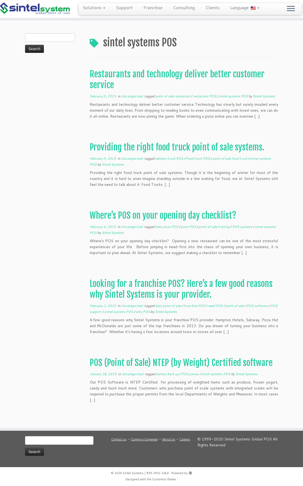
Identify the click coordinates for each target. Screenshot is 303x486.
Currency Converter (144, 439)
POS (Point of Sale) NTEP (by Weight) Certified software (181, 362)
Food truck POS (198, 158)
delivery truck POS (169, 158)
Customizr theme (164, 479)
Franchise (153, 7)
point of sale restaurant (173, 96)
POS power (191, 374)
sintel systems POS (234, 96)
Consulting (184, 7)
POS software (257, 305)
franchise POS (195, 305)
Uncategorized (132, 96)
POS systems (242, 226)
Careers (185, 439)
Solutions (94, 7)
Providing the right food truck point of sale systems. (177, 147)
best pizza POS (167, 226)
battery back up (168, 374)
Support (124, 7)
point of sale (235, 305)
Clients (213, 7)
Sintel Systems (264, 96)
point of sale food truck (230, 158)
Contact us (119, 439)
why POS (143, 311)
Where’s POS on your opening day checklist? (163, 215)
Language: (244, 7)
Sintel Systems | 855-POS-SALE (146, 473)
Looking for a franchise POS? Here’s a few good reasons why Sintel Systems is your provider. (181, 289)
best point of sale (168, 305)
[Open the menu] (291, 9)
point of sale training (214, 226)
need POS (216, 305)
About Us (168, 439)
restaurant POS (205, 96)
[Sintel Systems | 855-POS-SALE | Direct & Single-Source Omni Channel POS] (35, 9)
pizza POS (189, 226)
